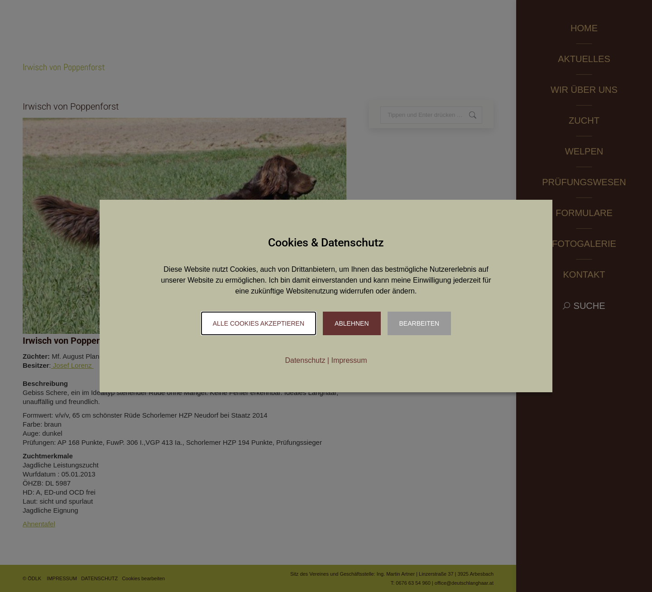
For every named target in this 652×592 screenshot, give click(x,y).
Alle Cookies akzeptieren (258, 323)
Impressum (349, 360)
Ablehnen (352, 323)
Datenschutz (305, 360)
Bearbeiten (419, 323)
